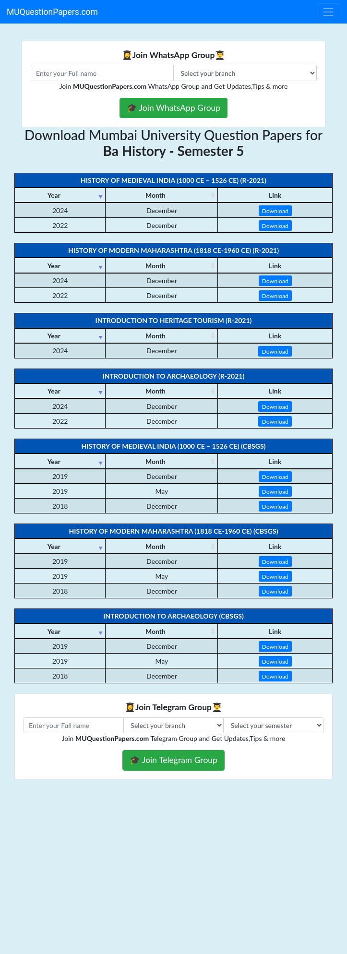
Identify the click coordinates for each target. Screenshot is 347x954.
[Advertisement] (173, 884)
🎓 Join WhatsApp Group (173, 108)
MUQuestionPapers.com (52, 12)
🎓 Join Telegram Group (173, 760)
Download (275, 211)
